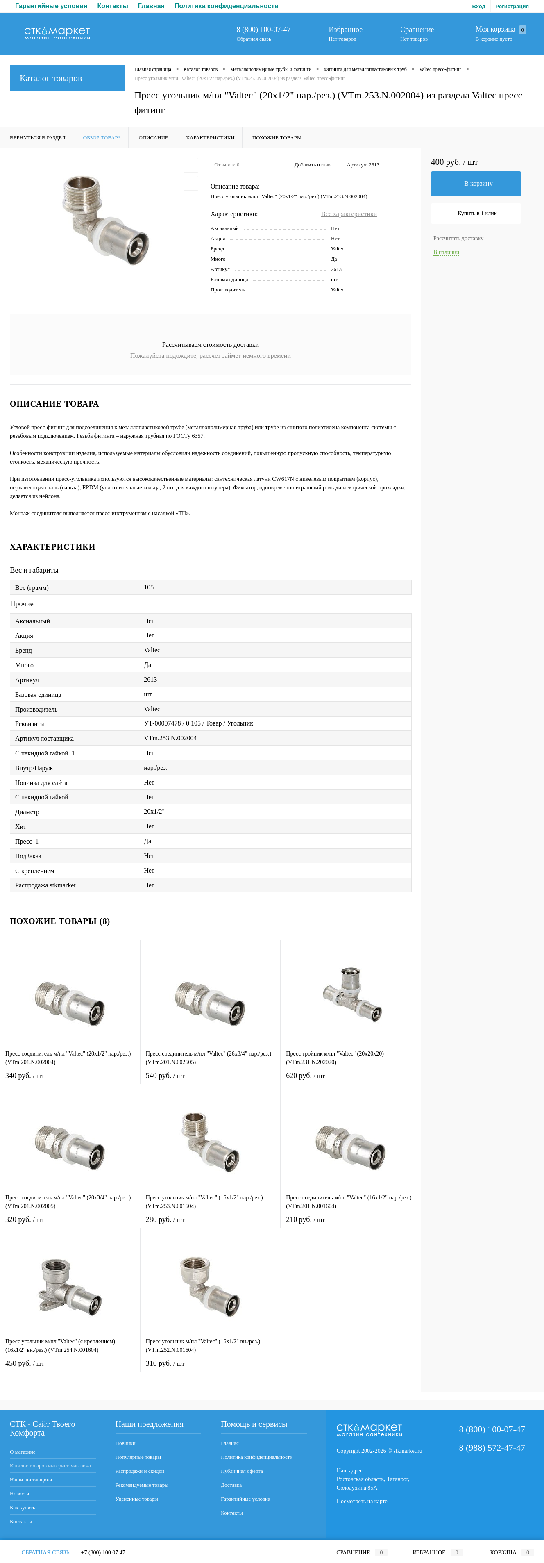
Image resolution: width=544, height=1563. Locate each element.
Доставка (252, 5)
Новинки (126, 1443)
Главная (28, 5)
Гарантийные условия (245, 1499)
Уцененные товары (137, 1499)
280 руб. (210, 1224)
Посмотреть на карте (362, 1501)
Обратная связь (253, 39)
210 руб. (350, 1224)
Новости (19, 1493)
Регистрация (512, 6)
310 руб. (211, 1368)
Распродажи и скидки (140, 1471)
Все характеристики (349, 213)
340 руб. (70, 1081)
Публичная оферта (196, 5)
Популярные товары (138, 1457)
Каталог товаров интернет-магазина (50, 1466)
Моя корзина (501, 29)
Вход (478, 6)
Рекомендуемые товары (142, 1485)
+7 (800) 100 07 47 (103, 1552)
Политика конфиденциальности (104, 5)
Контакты (21, 1521)
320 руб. (70, 1224)
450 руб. (70, 1368)
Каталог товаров (67, 78)
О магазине (22, 1452)
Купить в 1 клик (477, 213)
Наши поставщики (31, 1480)
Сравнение (417, 29)
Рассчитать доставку (458, 238)
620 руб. (350, 1081)
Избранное (346, 29)
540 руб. (210, 1081)
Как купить (22, 1507)
